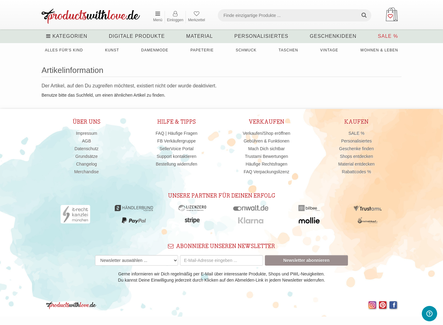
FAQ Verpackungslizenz (266, 171)
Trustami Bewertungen (266, 156)
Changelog (86, 164)
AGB (86, 140)
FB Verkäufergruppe (176, 140)
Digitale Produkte (137, 36)
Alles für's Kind (64, 50)
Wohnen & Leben (379, 50)
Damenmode (154, 50)
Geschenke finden (356, 148)
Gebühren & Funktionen (266, 140)
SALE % (388, 36)
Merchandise (86, 171)
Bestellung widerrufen (176, 164)
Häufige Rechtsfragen (266, 164)
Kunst (112, 50)
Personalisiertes (261, 36)
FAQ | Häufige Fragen (177, 133)
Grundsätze (86, 156)
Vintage (329, 50)
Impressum (86, 133)
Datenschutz (86, 148)
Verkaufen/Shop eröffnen (266, 133)
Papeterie (202, 50)
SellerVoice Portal (176, 148)
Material (199, 36)
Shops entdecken (356, 156)
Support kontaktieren (176, 156)
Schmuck (246, 50)
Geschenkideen (333, 36)
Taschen (288, 50)
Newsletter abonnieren (306, 260)
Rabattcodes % (356, 171)
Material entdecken (356, 164)
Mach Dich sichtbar (266, 148)
